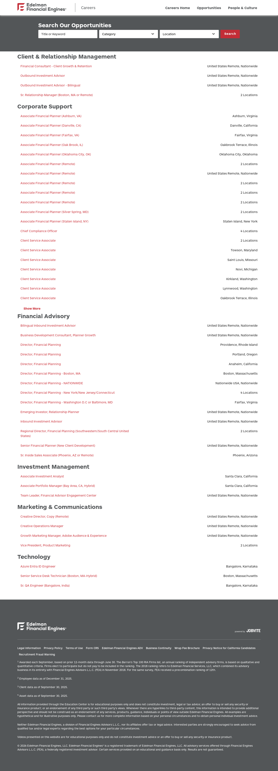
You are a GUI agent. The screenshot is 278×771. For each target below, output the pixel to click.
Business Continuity (158, 648)
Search (230, 33)
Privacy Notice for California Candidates (229, 648)
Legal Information (29, 648)
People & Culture (242, 7)
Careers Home (177, 7)
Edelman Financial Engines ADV (122, 648)
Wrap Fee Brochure (187, 648)
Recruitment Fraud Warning (37, 654)
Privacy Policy (53, 648)
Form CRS (92, 648)
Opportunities (209, 7)
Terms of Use (74, 648)
